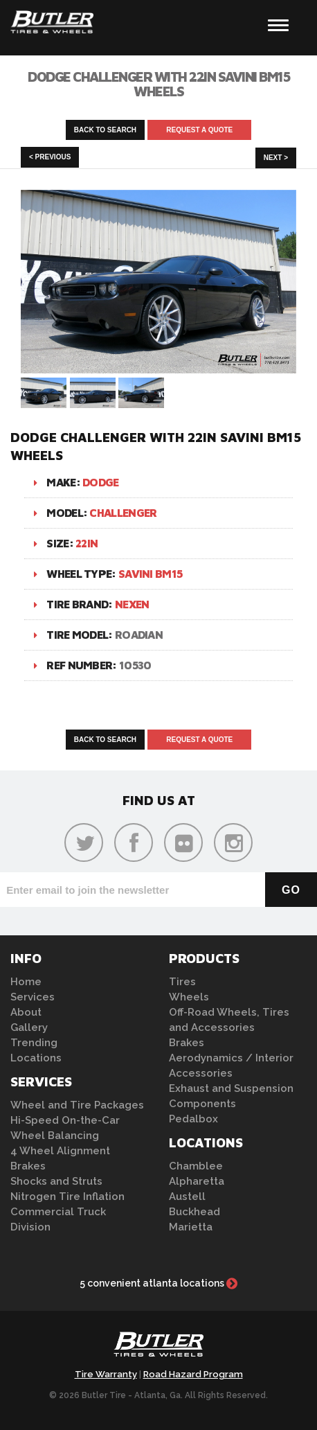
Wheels (189, 997)
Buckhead (194, 1212)
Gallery (29, 1027)
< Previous (50, 157)
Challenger (122, 512)
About (26, 1012)
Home (26, 982)
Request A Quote (199, 130)
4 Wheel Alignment (60, 1151)
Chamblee (196, 1166)
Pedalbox (193, 1119)
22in (86, 543)
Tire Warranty (106, 1374)
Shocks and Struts (56, 1181)
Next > (276, 157)
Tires (182, 982)
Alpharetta (196, 1181)
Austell (187, 1196)
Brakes (28, 1166)
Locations (36, 1058)
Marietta (190, 1227)
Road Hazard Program (193, 1374)
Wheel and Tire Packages (77, 1105)
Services (32, 997)
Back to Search (105, 130)
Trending (33, 1042)
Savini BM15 (150, 573)
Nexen (132, 604)
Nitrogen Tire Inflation (67, 1196)
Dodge (100, 482)
